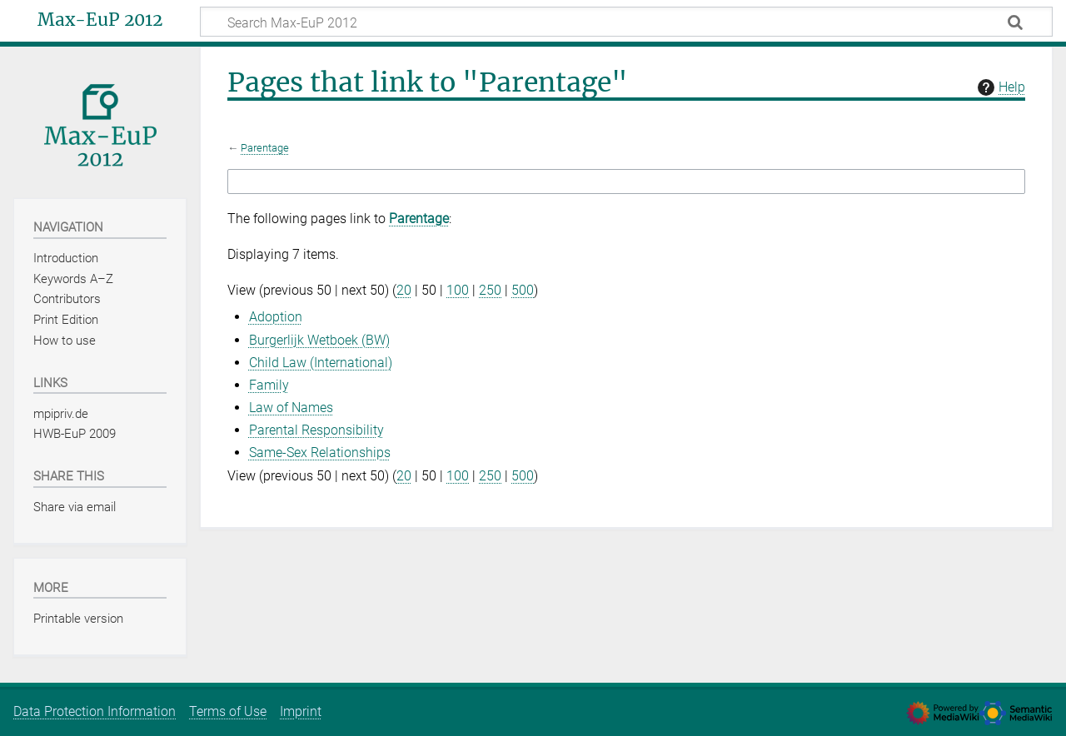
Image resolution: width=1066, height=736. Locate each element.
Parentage (265, 148)
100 (457, 290)
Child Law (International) (320, 362)
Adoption (275, 317)
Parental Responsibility (316, 430)
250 (490, 290)
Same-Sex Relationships (320, 452)
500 (522, 290)
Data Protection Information (94, 711)
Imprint (300, 711)
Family (269, 385)
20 (403, 290)
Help (999, 87)
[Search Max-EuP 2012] (626, 21)
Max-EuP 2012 (99, 20)
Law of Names (291, 407)
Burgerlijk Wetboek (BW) (319, 340)
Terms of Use (227, 711)
